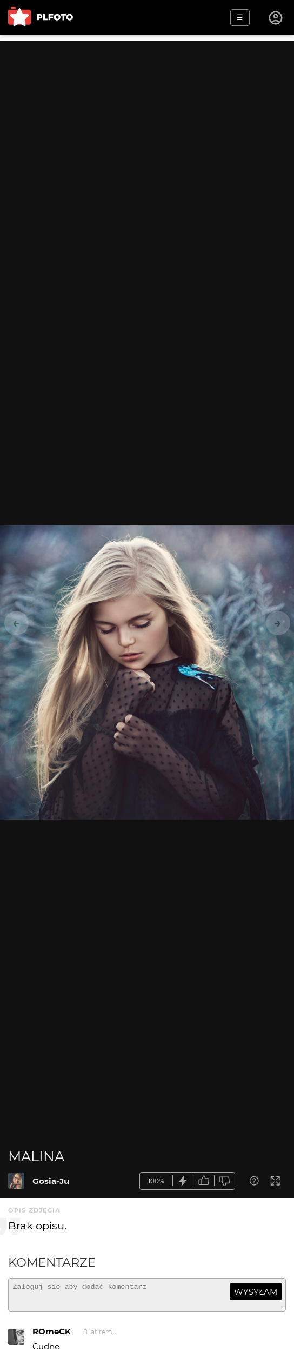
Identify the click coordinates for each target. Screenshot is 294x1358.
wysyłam (255, 1292)
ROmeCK (51, 1336)
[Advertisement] (147, 116)
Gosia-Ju (50, 1181)
